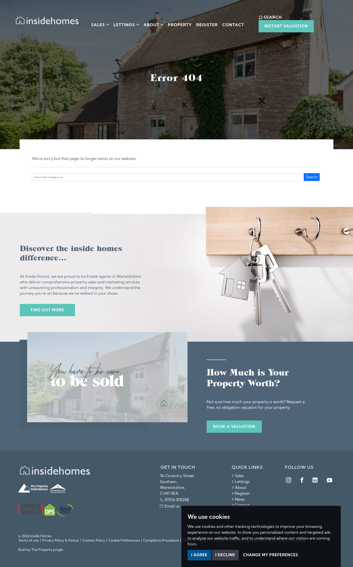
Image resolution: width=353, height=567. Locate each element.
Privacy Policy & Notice (60, 540)
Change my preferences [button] (270, 555)
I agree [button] (199, 555)
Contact (230, 22)
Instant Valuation (281, 26)
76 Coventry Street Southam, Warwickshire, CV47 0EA (177, 484)
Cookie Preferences (124, 540)
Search (312, 177)
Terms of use (28, 540)
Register (204, 22)
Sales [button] (97, 22)
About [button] (151, 22)
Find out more (47, 310)
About (239, 487)
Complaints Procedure (161, 540)
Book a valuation (234, 426)
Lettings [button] (124, 22)
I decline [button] (225, 555)
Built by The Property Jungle (40, 549)
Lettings (241, 481)
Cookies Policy (93, 540)
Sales (238, 475)
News (238, 499)
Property (177, 22)
